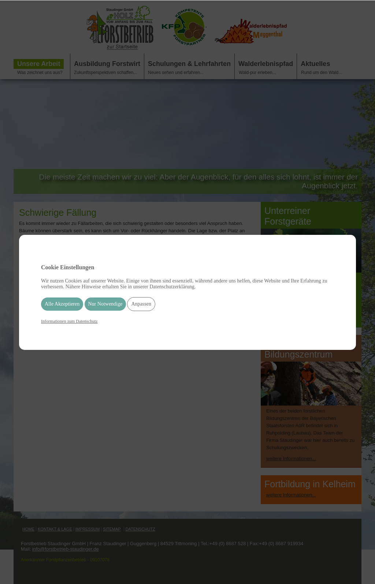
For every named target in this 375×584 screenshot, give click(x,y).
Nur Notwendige (105, 304)
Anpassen (141, 304)
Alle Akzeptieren (62, 304)
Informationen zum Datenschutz (69, 321)
